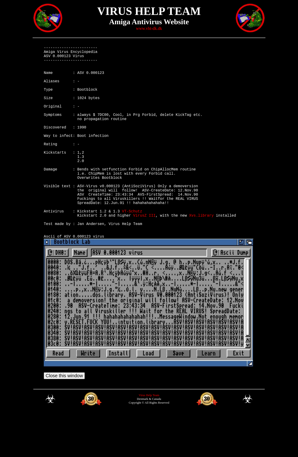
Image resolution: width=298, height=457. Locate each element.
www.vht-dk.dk (149, 28)
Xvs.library (201, 253)
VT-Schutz (132, 248)
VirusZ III (144, 253)
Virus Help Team (149, 440)
